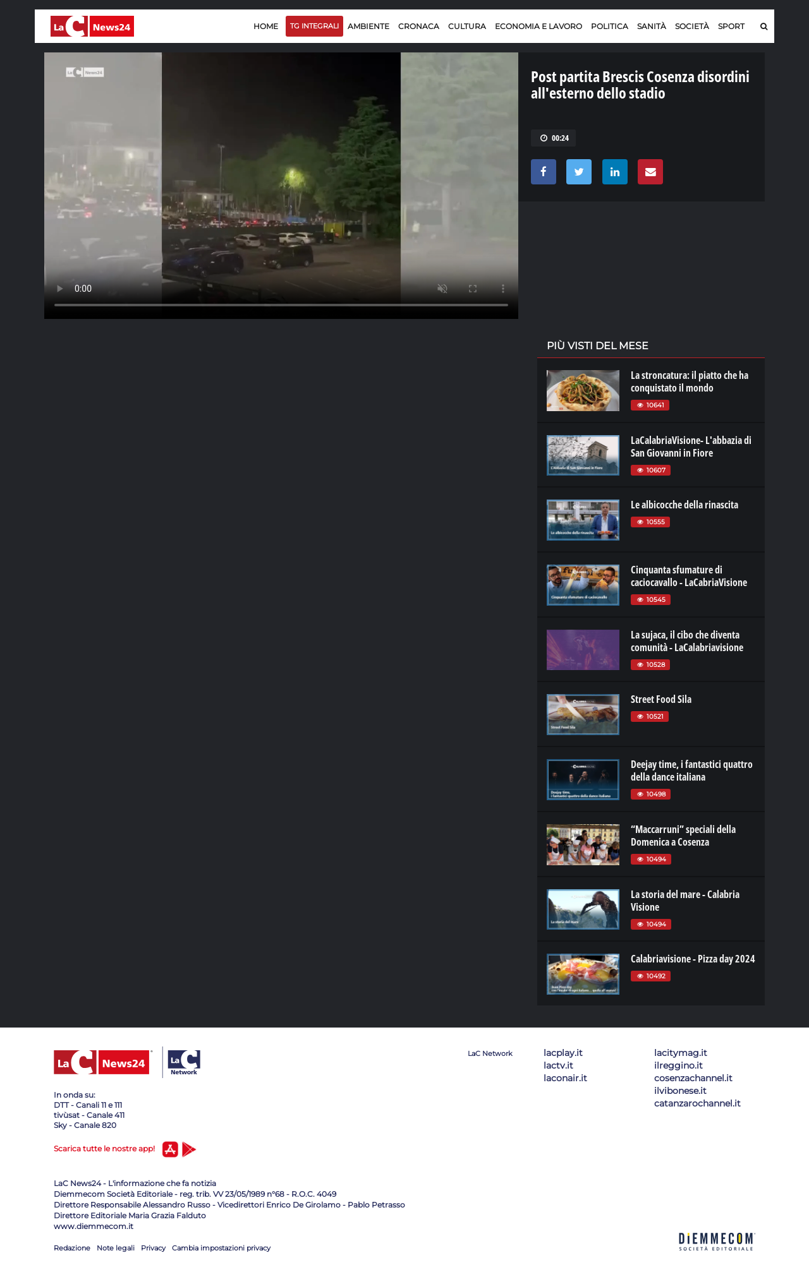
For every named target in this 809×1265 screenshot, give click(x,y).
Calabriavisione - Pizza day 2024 (693, 959)
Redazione (72, 1248)
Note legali (116, 1248)
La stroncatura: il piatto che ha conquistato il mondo (689, 381)
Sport (731, 26)
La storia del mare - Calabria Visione (685, 900)
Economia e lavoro (538, 26)
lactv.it (558, 1065)
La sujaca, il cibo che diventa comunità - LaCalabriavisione (687, 641)
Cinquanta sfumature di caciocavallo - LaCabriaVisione (689, 576)
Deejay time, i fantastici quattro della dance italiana (692, 770)
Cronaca (418, 26)
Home (265, 26)
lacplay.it (563, 1052)
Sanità (651, 26)
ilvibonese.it (680, 1090)
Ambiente (368, 26)
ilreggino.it (678, 1065)
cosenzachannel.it (693, 1078)
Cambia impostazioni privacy (221, 1248)
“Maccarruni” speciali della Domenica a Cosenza (683, 835)
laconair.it (565, 1078)
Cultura (467, 26)
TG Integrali (314, 25)
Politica (609, 26)
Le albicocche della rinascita (684, 505)
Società (692, 26)
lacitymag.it (680, 1052)
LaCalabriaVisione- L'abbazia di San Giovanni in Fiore (691, 446)
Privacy (153, 1248)
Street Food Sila (661, 699)
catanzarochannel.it (697, 1103)
